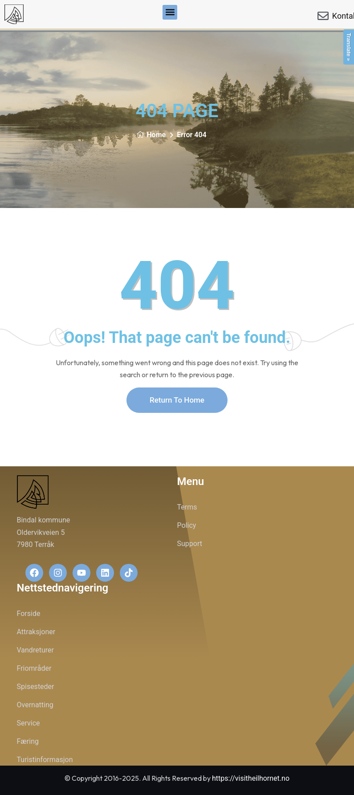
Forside (29, 613)
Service (28, 723)
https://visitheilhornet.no (250, 778)
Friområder (34, 668)
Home (151, 134)
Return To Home (177, 399)
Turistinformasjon (45, 759)
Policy (186, 525)
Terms (187, 507)
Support (189, 543)
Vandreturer (35, 650)
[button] (170, 12)
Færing (28, 741)
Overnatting (35, 705)
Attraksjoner (36, 632)
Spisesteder (35, 686)
